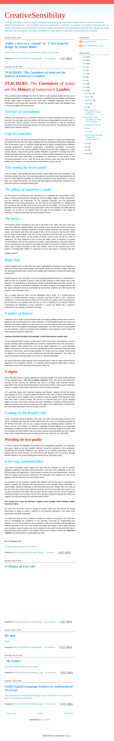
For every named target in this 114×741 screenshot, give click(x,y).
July (86, 107)
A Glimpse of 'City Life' (20, 566)
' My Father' (13, 661)
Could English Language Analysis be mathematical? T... (93, 137)
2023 (84, 67)
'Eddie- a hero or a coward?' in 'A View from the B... (92, 112)
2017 (84, 87)
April (86, 150)
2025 (84, 60)
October (87, 97)
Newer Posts (11, 713)
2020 (84, 77)
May (86, 147)
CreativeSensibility (35, 15)
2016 (84, 91)
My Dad (10, 635)
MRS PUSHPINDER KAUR (92, 46)
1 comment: (50, 552)
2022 (84, 70)
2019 (84, 80)
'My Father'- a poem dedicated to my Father (21, 667)
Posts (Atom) (45, 720)
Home (40, 713)
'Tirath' (7, 641)
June (86, 143)
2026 (84, 57)
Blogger (68, 736)
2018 (84, 84)
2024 (84, 64)
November (88, 93)
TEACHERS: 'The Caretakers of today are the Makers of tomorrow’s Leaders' (35, 74)
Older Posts (68, 713)
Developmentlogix (89, 41)
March (87, 154)
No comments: (50, 58)
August (87, 104)
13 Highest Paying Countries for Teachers (20, 547)
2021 (84, 74)
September (88, 100)
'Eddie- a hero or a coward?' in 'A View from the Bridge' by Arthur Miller (36, 45)
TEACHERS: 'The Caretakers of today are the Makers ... (92, 119)
